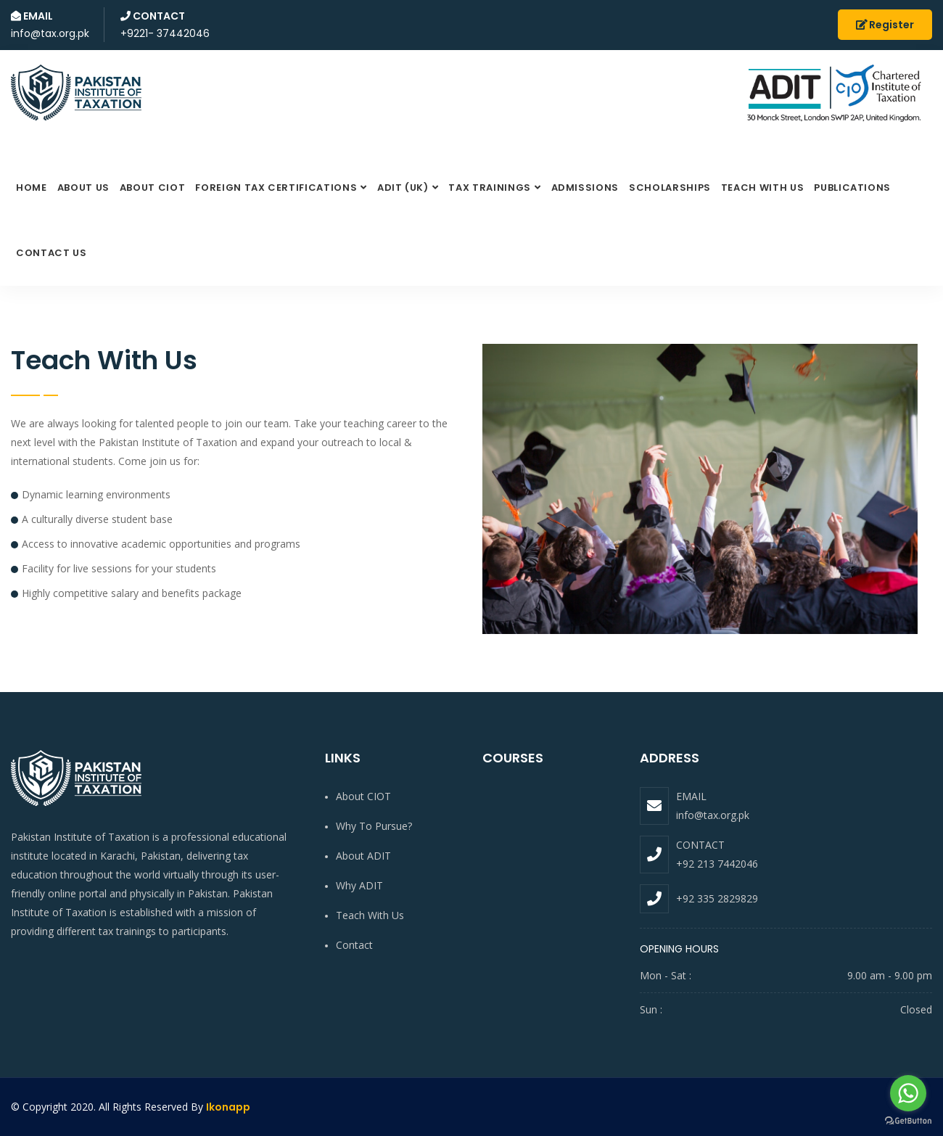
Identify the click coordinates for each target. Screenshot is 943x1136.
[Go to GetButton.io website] (908, 1121)
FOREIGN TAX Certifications (276, 187)
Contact (354, 945)
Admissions (585, 187)
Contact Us (51, 253)
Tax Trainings (489, 187)
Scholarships (670, 187)
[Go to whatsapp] (908, 1093)
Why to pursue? (374, 826)
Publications (852, 187)
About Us (83, 187)
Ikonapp (228, 1107)
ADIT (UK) (403, 187)
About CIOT (153, 187)
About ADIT (363, 856)
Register (885, 24)
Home (31, 187)
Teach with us (762, 187)
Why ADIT (359, 885)
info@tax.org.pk (712, 815)
